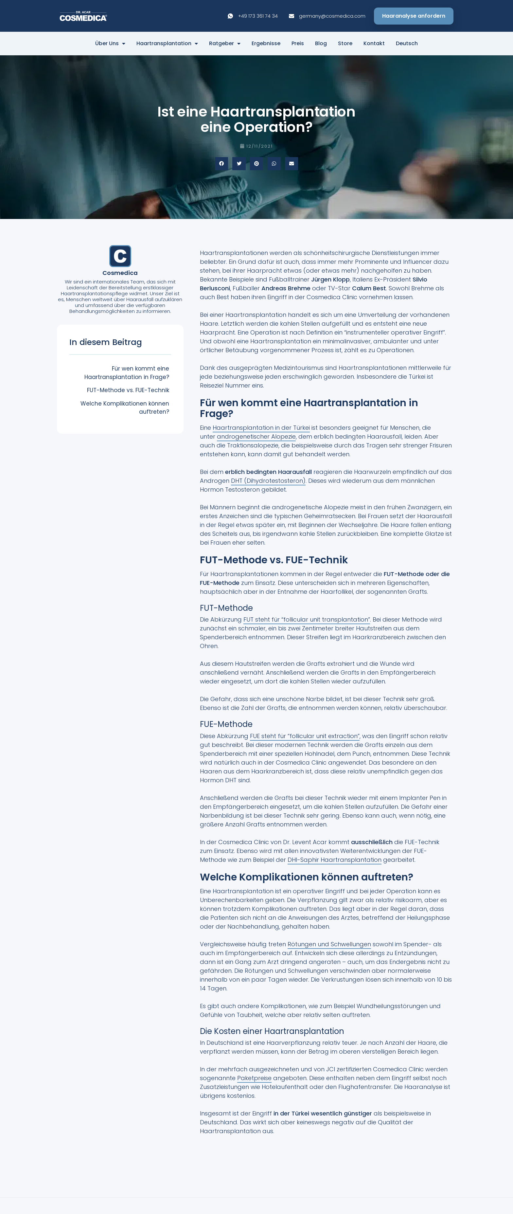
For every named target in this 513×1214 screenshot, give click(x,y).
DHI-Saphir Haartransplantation (334, 860)
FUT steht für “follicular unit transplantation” (306, 619)
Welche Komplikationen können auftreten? (124, 408)
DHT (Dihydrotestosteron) (268, 481)
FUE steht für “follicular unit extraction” (305, 736)
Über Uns (110, 43)
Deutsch (407, 43)
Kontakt (374, 43)
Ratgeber (224, 43)
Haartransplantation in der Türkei (261, 428)
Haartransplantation (167, 43)
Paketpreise (254, 1078)
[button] (221, 164)
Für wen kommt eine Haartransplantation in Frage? (126, 373)
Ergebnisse (266, 43)
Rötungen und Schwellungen (329, 944)
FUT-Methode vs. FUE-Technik (128, 390)
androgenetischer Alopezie (256, 436)
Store (345, 43)
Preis (298, 43)
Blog (321, 43)
